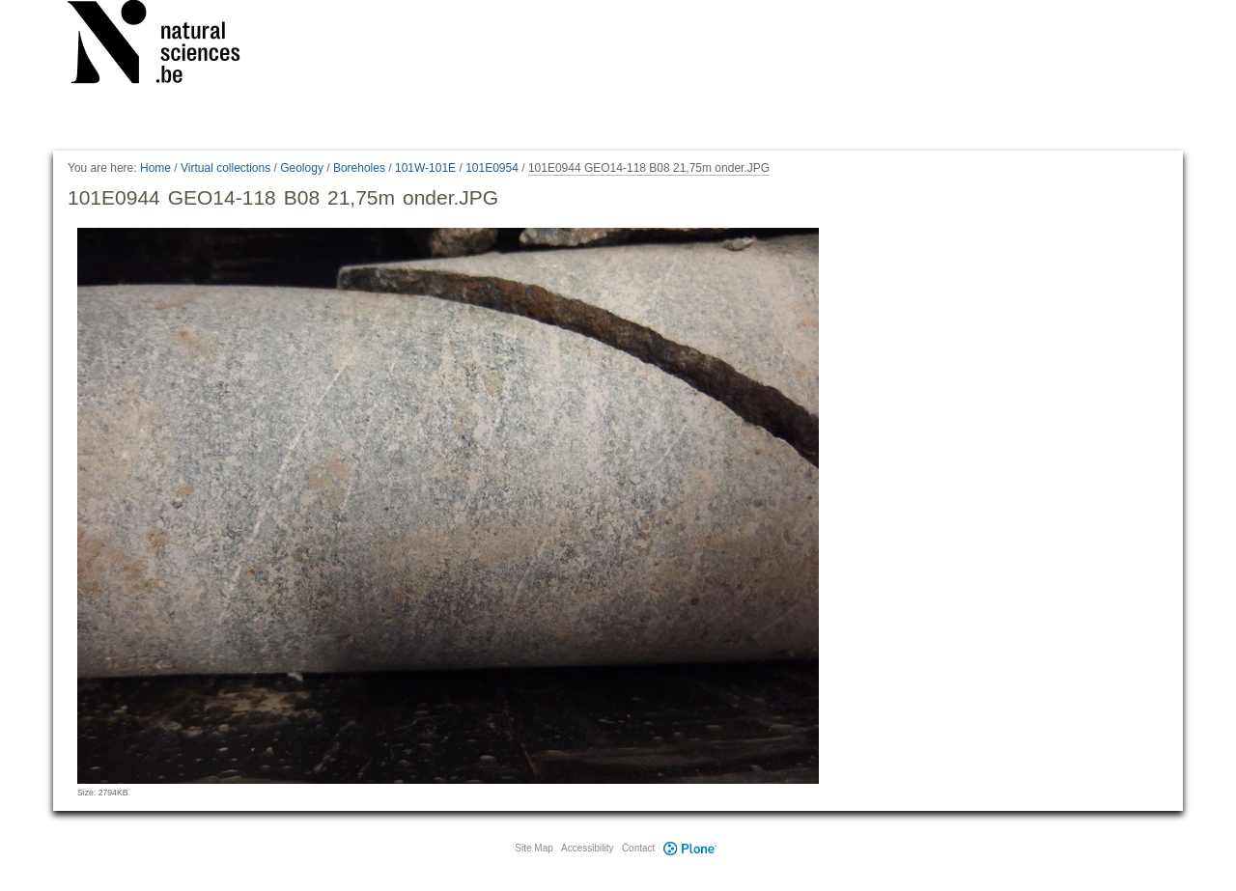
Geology (301, 168)
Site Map (533, 848)
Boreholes (359, 168)
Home (155, 168)
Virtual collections (225, 168)
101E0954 (492, 168)
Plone (689, 848)
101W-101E (425, 168)
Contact (638, 848)
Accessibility (587, 848)
